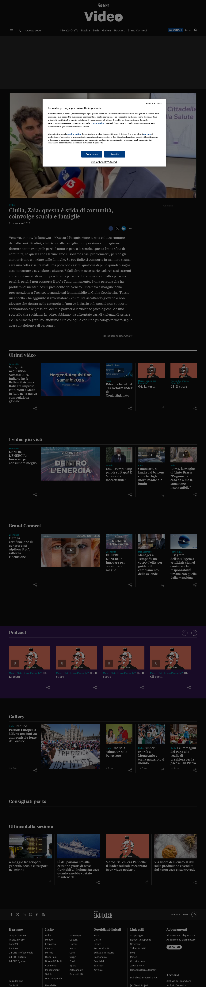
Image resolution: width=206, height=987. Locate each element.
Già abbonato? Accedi (104, 162)
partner (147, 134)
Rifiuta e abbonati (154, 103)
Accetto (114, 154)
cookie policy (97, 123)
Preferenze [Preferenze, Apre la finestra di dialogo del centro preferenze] (92, 154)
